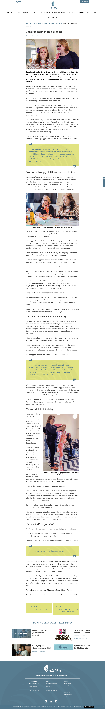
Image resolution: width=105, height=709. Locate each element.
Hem (9, 13)
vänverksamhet (81, 640)
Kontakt (57, 19)
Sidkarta (84, 1)
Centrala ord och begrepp (67, 697)
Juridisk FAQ (66, 694)
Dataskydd (90, 706)
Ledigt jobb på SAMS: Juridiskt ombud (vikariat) (40, 634)
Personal (65, 683)
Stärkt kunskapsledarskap (85, 13)
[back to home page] (52, 670)
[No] (103, 706)
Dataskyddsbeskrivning (69, 687)
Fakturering (66, 690)
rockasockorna (81, 638)
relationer (74, 38)
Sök (19, 2)
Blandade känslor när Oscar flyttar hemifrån (37, 610)
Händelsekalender (68, 692)
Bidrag (46, 19)
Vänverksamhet (33, 13)
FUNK (67, 38)
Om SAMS (18, 13)
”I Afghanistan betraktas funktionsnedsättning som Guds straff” (67, 611)
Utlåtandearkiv (67, 685)
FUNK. (67, 13)
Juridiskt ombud (52, 13)
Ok (85, 706)
